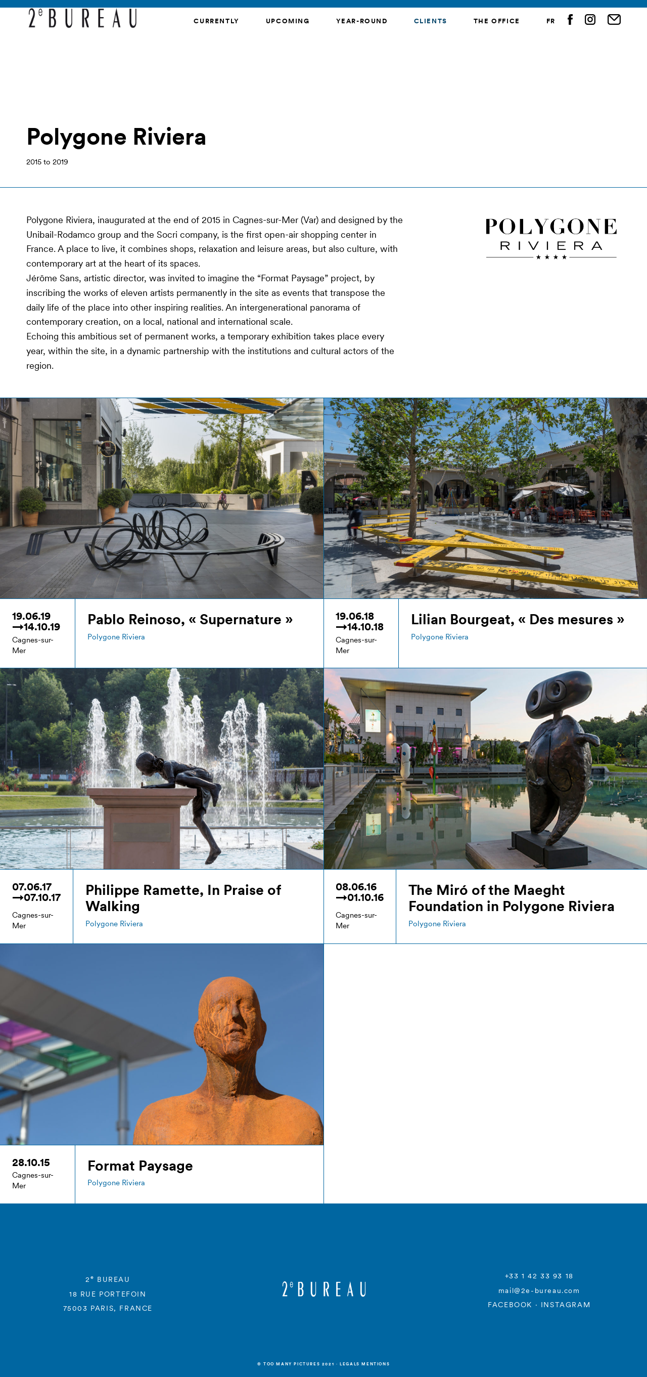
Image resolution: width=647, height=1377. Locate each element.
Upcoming (288, 21)
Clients (430, 21)
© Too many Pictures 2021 (295, 1363)
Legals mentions (365, 1363)
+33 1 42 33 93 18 (539, 1275)
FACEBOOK (510, 1304)
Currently (216, 21)
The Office (497, 21)
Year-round (362, 21)
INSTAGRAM (565, 1304)
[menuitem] (551, 21)
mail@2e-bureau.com (539, 1290)
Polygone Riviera (116, 636)
